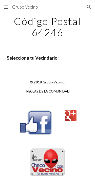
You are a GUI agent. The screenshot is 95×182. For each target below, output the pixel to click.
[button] (6, 7)
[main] (47, 27)
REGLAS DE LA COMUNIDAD (48, 91)
